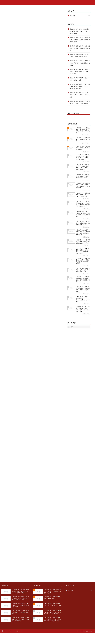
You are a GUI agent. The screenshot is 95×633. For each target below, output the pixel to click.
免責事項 (18, 630)
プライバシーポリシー (9, 630)
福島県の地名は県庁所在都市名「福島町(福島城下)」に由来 (29, 43)
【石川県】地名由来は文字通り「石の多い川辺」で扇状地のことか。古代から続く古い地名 (80, 86)
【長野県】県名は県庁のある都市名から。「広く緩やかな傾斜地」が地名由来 (80, 63)
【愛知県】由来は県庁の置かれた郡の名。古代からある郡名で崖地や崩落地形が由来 (80, 39)
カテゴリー (85, 2)
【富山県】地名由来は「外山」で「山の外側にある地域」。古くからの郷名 (80, 95)
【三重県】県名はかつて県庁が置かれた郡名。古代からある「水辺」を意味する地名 (80, 31)
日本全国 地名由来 (10, 2)
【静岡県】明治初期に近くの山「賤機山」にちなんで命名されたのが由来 (80, 48)
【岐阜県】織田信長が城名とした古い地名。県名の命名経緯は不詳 (80, 55)
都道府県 (5, 15)
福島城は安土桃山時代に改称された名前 (25, 46)
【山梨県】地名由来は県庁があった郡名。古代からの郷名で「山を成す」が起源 (80, 71)
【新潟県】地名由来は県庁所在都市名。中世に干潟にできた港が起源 (80, 102)
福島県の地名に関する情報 (19, 53)
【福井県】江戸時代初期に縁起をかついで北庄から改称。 (80, 79)
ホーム (77, 2)
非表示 (36, 37)
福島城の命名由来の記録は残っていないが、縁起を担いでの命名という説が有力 (35, 48)
